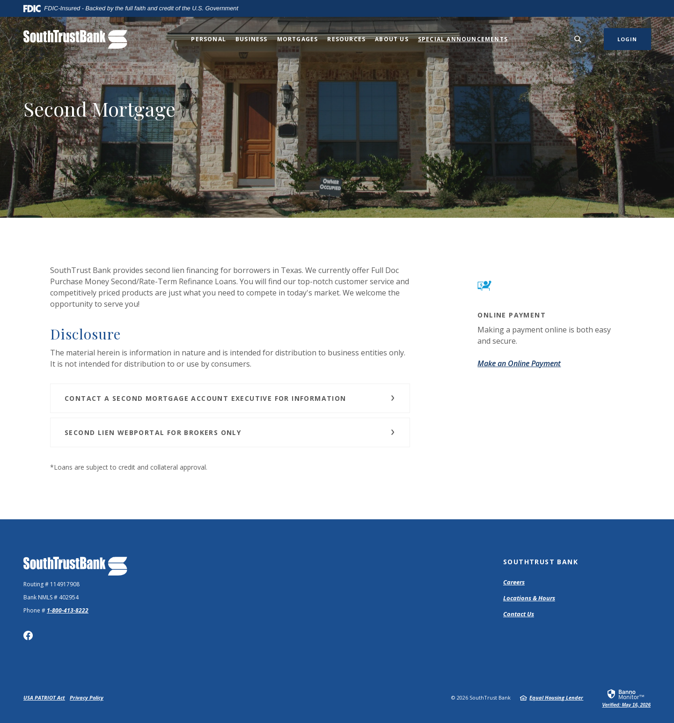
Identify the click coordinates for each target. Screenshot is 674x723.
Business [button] (251, 39)
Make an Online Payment (519, 363)
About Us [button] (392, 39)
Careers (514, 582)
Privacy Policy (86, 697)
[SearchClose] (578, 39)
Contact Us (518, 614)
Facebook (28, 635)
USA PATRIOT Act (44, 697)
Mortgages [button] (297, 39)
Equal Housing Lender (556, 697)
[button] (230, 398)
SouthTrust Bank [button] (540, 561)
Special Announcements (463, 39)
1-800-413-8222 (67, 610)
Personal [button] (208, 39)
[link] (626, 697)
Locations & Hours (529, 598)
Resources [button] (346, 39)
